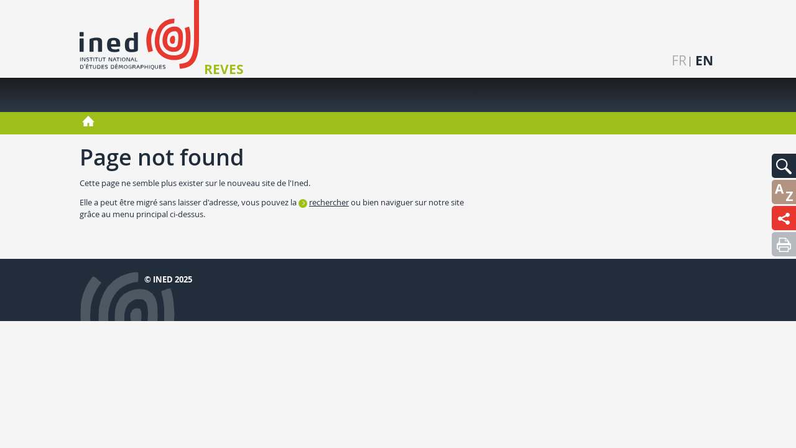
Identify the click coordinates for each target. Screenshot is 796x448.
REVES (224, 70)
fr (679, 61)
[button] (784, 166)
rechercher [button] (329, 202)
